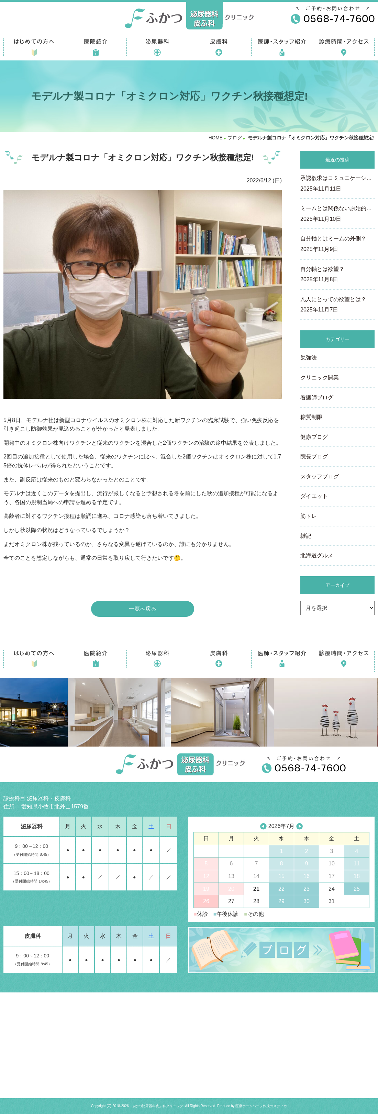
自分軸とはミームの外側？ (337, 244)
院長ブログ (314, 456)
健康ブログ (314, 437)
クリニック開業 (319, 377)
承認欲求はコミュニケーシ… (337, 184)
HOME (216, 137)
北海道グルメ (316, 555)
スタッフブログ (319, 476)
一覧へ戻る (142, 609)
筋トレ (308, 516)
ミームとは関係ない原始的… (337, 214)
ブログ (234, 137)
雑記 (305, 536)
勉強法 (308, 358)
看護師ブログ (316, 397)
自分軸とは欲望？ (337, 275)
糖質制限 (311, 417)
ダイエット (314, 496)
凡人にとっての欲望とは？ (337, 305)
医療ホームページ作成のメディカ (261, 1106)
